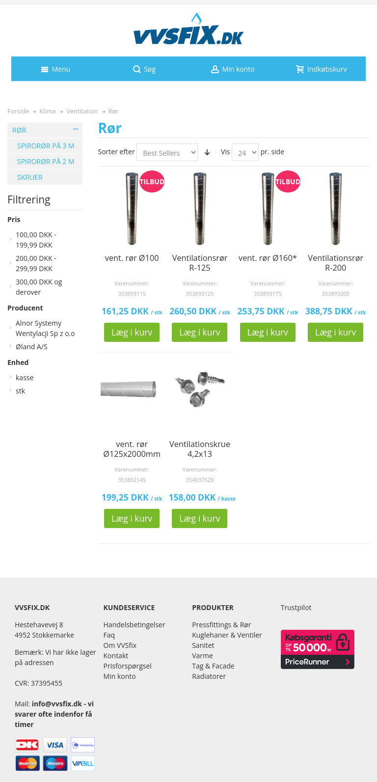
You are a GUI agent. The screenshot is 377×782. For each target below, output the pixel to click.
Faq (109, 635)
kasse (24, 377)
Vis (225, 151)
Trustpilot (296, 607)
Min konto (120, 676)
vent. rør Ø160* (268, 257)
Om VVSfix (120, 645)
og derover (39, 287)
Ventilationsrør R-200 (335, 262)
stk (20, 390)
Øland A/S (32, 346)
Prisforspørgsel (128, 665)
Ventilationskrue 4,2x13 (199, 449)
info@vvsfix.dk (57, 703)
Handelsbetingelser (134, 624)
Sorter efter (116, 151)
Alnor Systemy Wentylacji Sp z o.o (45, 328)
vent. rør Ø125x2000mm (132, 449)
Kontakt (116, 655)
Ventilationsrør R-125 (200, 262)
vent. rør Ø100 (132, 257)
